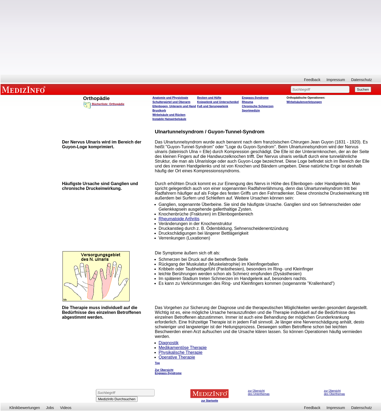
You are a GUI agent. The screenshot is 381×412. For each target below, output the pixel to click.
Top (157, 363)
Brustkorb (159, 110)
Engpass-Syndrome (255, 97)
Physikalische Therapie (181, 352)
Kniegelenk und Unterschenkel (218, 101)
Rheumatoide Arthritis (179, 219)
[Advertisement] (190, 37)
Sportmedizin (251, 110)
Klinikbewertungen (24, 408)
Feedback (312, 80)
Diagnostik (169, 343)
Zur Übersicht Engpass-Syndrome (168, 371)
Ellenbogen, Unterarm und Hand (174, 106)
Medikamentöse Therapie (183, 347)
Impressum (335, 80)
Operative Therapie (177, 357)
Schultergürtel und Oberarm (171, 101)
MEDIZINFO (25, 89)
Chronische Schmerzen (257, 106)
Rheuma (247, 101)
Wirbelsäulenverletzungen (304, 101)
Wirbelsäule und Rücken (168, 114)
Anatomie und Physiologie (170, 97)
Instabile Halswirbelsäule (169, 119)
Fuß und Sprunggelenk (212, 106)
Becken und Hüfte (209, 97)
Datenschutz (361, 80)
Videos (66, 408)
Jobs (50, 408)
